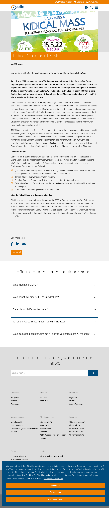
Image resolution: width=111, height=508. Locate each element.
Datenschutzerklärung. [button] (53, 478)
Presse (14, 451)
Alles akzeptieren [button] (55, 499)
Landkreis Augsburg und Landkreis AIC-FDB (24, 430)
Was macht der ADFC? (25, 284)
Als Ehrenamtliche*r (76, 429)
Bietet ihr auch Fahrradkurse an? (30, 309)
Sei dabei (73, 417)
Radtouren (15, 404)
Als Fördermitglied (76, 432)
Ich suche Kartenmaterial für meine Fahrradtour (39, 321)
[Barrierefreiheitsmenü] (86, 7)
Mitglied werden (63, 2)
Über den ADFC (46, 422)
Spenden (79, 2)
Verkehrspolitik (17, 417)
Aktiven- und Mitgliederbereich (51, 456)
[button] (13, 244)
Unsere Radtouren (76, 404)
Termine (14, 401)
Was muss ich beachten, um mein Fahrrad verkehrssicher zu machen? (51, 333)
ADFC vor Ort (45, 425)
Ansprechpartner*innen (20, 459)
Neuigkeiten (15, 398)
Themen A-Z (44, 401)
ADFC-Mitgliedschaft (77, 422)
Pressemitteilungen (18, 456)
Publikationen (45, 429)
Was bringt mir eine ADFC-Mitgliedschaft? (36, 297)
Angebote (73, 392)
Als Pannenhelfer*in (76, 435)
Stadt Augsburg (17, 425)
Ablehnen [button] (55, 485)
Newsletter (92, 2)
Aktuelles (15, 392)
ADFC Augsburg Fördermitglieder (53, 435)
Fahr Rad (43, 398)
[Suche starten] (93, 373)
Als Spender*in (74, 425)
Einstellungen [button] (55, 492)
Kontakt (43, 438)
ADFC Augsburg (47, 417)
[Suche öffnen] (91, 7)
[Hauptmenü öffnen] (96, 7)
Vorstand (43, 432)
